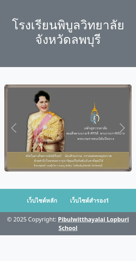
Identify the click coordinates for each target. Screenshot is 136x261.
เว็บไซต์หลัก (42, 200)
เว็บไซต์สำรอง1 (89, 200)
